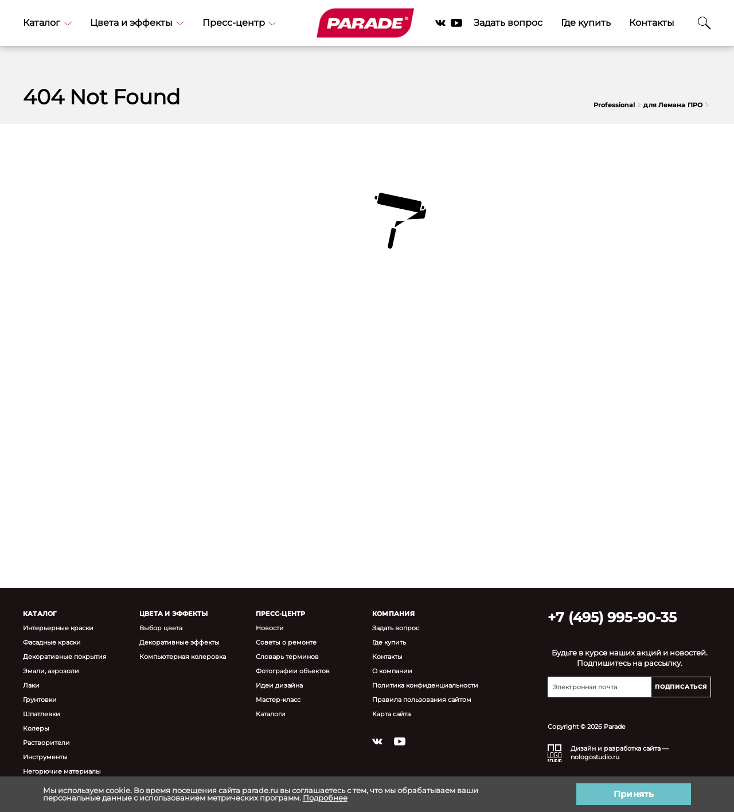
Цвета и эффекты (137, 22)
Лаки (31, 685)
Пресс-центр (239, 22)
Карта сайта (391, 713)
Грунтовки (40, 699)
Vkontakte (440, 23)
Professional (617, 105)
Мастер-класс (278, 699)
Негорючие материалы (62, 771)
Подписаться (681, 686)
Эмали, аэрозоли (51, 670)
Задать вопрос (508, 22)
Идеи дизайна (279, 685)
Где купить (586, 22)
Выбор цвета (160, 627)
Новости (270, 627)
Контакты (651, 22)
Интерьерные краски (58, 627)
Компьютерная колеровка (182, 656)
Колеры (36, 728)
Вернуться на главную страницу (367, 341)
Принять (634, 793)
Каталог (47, 22)
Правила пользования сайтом (421, 699)
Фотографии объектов (293, 670)
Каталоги (271, 713)
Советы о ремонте (286, 642)
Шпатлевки (41, 713)
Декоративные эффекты (179, 642)
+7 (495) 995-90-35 (612, 617)
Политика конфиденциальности (425, 685)
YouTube (456, 23)
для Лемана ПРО (675, 105)
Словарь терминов (287, 656)
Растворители (46, 742)
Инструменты (45, 756)
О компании (392, 670)
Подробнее (325, 797)
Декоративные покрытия (65, 656)
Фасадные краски (52, 642)
